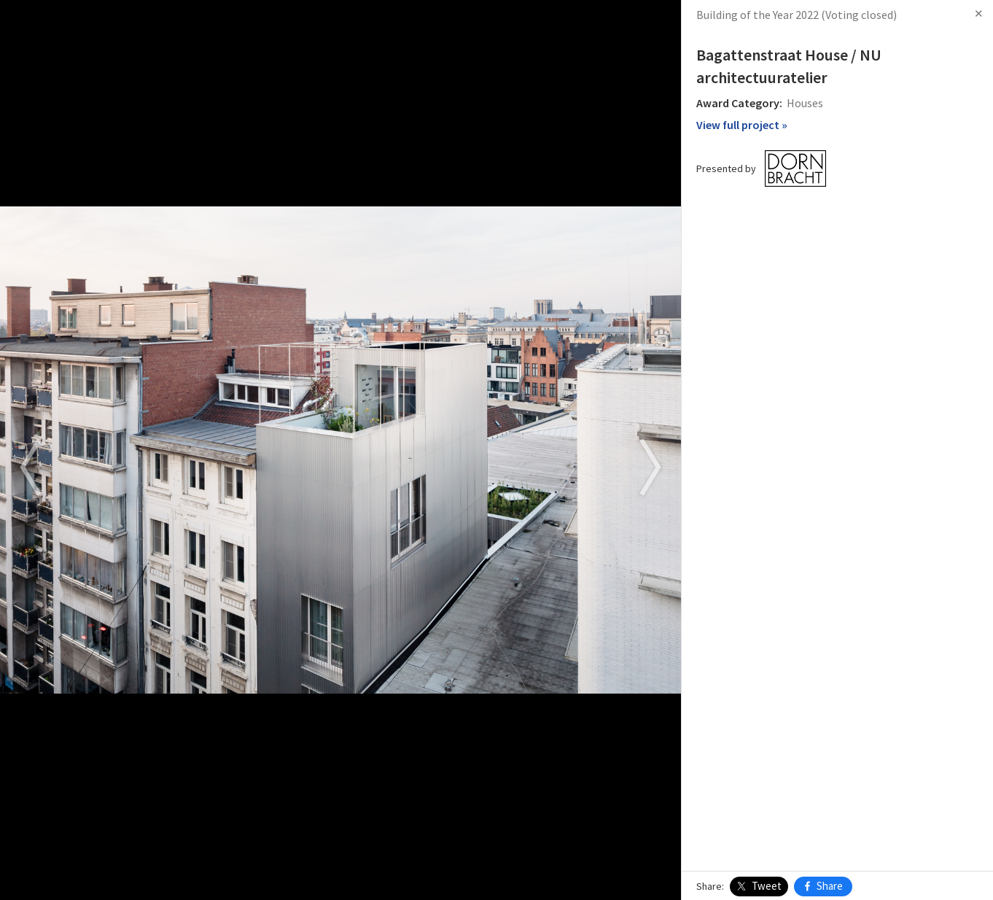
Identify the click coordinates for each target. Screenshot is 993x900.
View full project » (741, 124)
